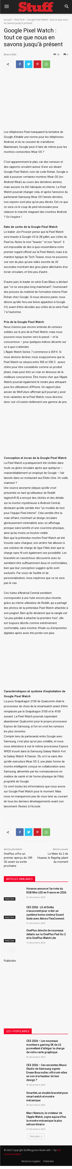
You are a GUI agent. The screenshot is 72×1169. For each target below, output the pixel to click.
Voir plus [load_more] (36, 1136)
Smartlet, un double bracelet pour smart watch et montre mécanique (47, 1096)
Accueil (8, 19)
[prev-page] (6, 949)
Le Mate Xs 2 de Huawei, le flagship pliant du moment (52, 858)
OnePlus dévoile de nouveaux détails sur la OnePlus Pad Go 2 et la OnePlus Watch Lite (46, 934)
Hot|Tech (19, 19)
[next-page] (12, 949)
